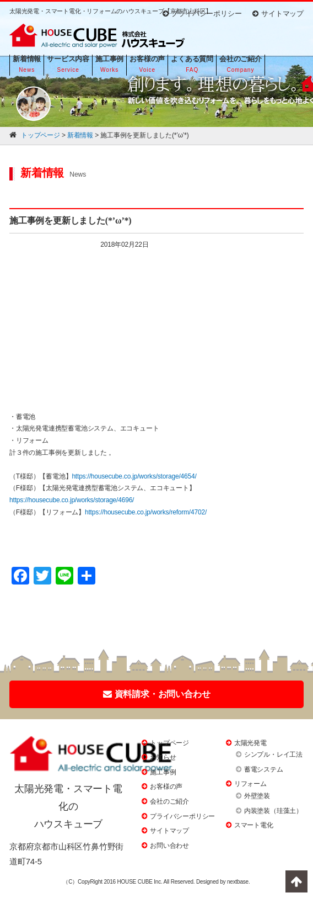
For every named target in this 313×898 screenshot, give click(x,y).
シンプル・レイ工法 (273, 754)
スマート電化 (253, 825)
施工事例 (163, 772)
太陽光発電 (250, 743)
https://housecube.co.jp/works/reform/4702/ (146, 512)
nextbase (238, 882)
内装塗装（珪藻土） (273, 811)
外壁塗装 (257, 796)
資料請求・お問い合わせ (157, 694)
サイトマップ (278, 13)
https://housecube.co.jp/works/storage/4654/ (134, 476)
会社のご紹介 (169, 801)
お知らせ (163, 757)
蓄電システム (263, 769)
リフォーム (250, 784)
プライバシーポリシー (202, 13)
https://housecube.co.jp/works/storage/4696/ (71, 500)
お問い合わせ (169, 845)
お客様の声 (166, 786)
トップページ (169, 743)
